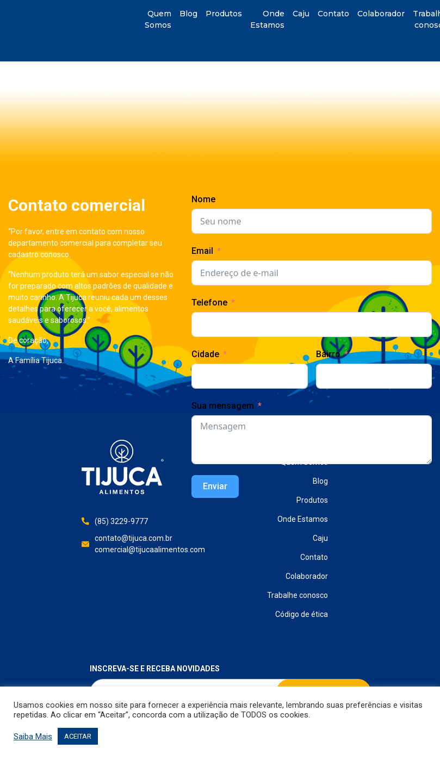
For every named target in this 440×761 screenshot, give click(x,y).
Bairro (328, 354)
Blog (188, 13)
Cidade (205, 354)
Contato (333, 13)
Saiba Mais (33, 736)
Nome (203, 199)
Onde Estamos (267, 19)
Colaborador (381, 13)
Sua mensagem (222, 406)
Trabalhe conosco (297, 595)
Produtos (224, 13)
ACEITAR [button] (77, 736)
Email (202, 251)
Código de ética (301, 614)
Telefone (209, 302)
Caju (301, 13)
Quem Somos (158, 19)
